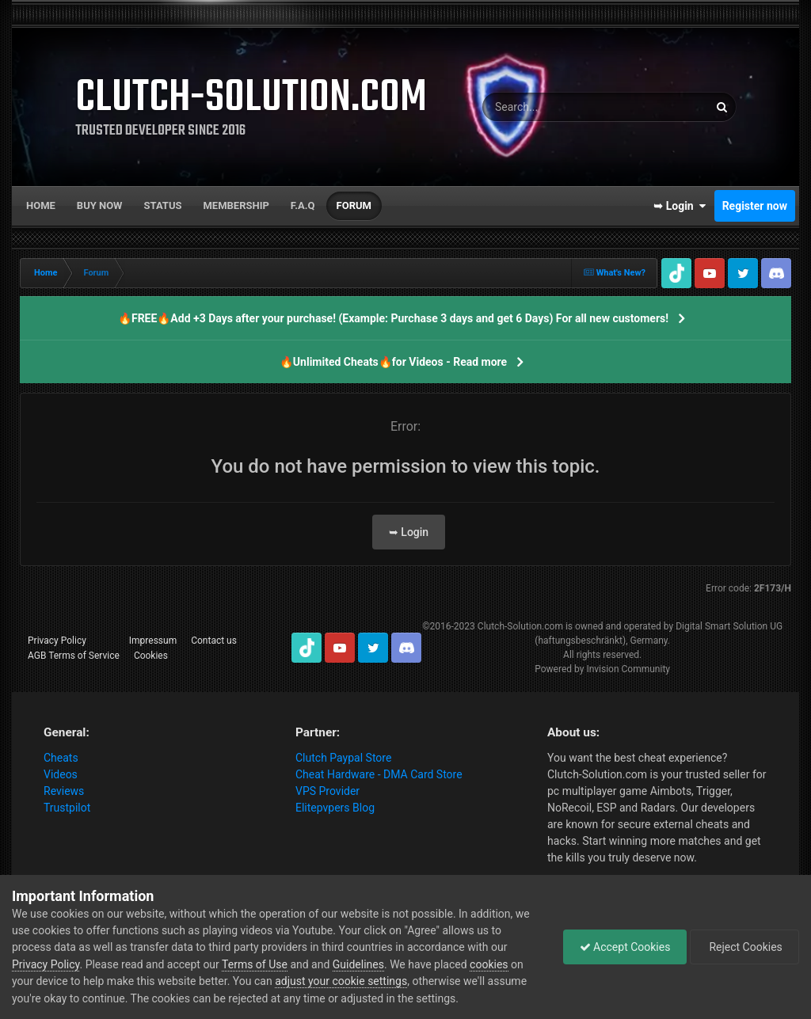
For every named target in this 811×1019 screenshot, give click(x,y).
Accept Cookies (625, 947)
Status (163, 205)
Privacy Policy (57, 640)
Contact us (214, 640)
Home (40, 205)
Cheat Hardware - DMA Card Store (379, 774)
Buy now (100, 205)
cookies (489, 964)
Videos (61, 774)
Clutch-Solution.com (520, 626)
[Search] (565, 107)
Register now (754, 206)
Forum (354, 205)
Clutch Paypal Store (343, 757)
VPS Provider (327, 791)
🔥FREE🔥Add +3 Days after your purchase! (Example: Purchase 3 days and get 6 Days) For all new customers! (393, 318)
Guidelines (358, 964)
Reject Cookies (744, 947)
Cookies (151, 655)
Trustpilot (67, 807)
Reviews (64, 791)
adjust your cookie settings (341, 981)
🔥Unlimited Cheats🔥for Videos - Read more (393, 362)
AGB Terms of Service (74, 655)
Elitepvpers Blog (335, 807)
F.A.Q (303, 205)
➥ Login (679, 206)
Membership (235, 205)
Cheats (61, 757)
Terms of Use (254, 964)
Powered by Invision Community (602, 669)
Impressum (153, 640)
